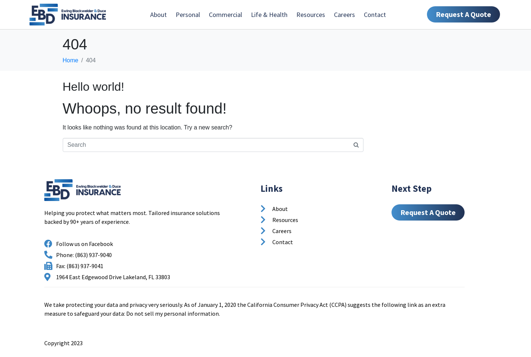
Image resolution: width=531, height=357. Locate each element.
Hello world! (93, 86)
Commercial (225, 14)
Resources (310, 14)
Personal (188, 14)
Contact (375, 14)
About (158, 14)
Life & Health (269, 14)
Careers (344, 14)
